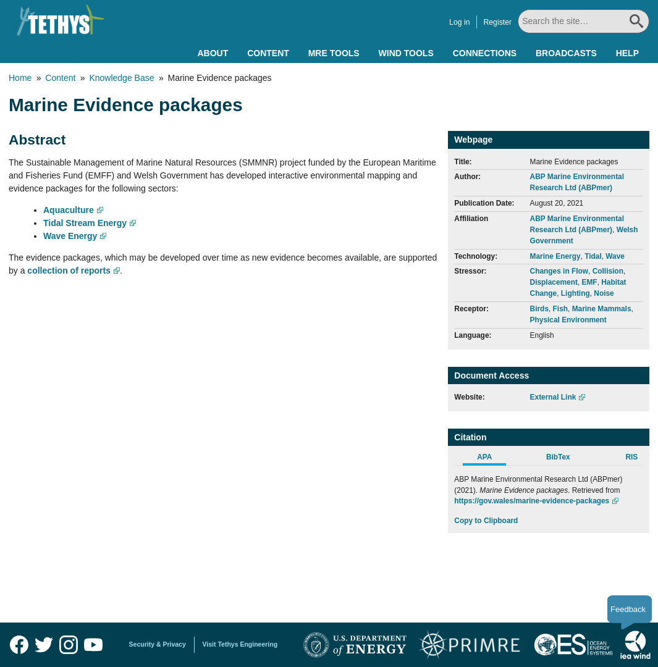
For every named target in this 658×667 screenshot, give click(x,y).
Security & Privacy (157, 644)
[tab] (491, 459)
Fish (560, 308)
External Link (553, 397)
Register (498, 22)
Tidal (593, 256)
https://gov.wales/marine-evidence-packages (531, 501)
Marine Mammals (601, 308)
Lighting (575, 293)
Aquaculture (68, 210)
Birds (539, 308)
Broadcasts (566, 53)
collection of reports (69, 270)
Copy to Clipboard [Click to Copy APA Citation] (486, 520)
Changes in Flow (559, 271)
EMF (589, 282)
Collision (608, 271)
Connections (485, 53)
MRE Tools (334, 53)
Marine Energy (555, 256)
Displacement (554, 282)
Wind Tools (406, 53)
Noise (604, 293)
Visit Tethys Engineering (240, 644)
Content (268, 53)
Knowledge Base (121, 78)
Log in (460, 22)
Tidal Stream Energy (85, 223)
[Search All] (584, 21)
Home (20, 78)
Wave (615, 256)
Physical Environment (568, 320)
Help (627, 53)
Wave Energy (70, 236)
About (212, 53)
